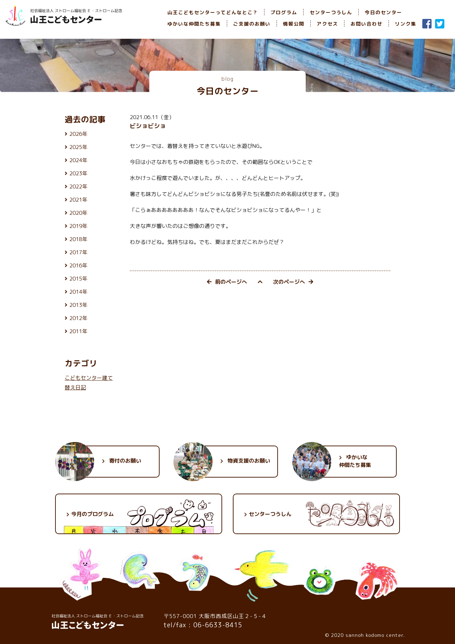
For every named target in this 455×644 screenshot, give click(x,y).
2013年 (78, 305)
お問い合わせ (366, 23)
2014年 (78, 292)
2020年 (78, 213)
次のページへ (293, 282)
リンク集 (405, 23)
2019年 (78, 226)
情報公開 (293, 23)
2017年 (78, 252)
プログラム (284, 12)
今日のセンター (383, 12)
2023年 (78, 173)
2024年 (78, 160)
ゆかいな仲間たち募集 (194, 23)
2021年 (78, 199)
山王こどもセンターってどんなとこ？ (212, 12)
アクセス (327, 23)
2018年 (78, 239)
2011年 (78, 331)
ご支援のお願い (252, 23)
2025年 (78, 147)
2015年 (78, 278)
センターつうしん (331, 12)
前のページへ (227, 282)
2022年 (78, 186)
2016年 (78, 265)
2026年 (78, 134)
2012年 (78, 318)
